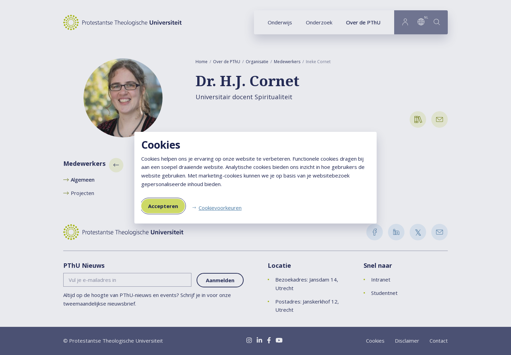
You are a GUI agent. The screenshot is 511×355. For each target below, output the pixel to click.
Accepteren (163, 206)
